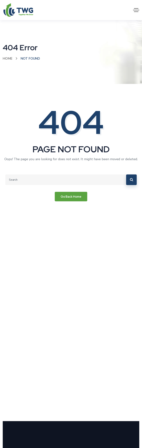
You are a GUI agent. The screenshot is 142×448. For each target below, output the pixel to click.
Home (7, 58)
